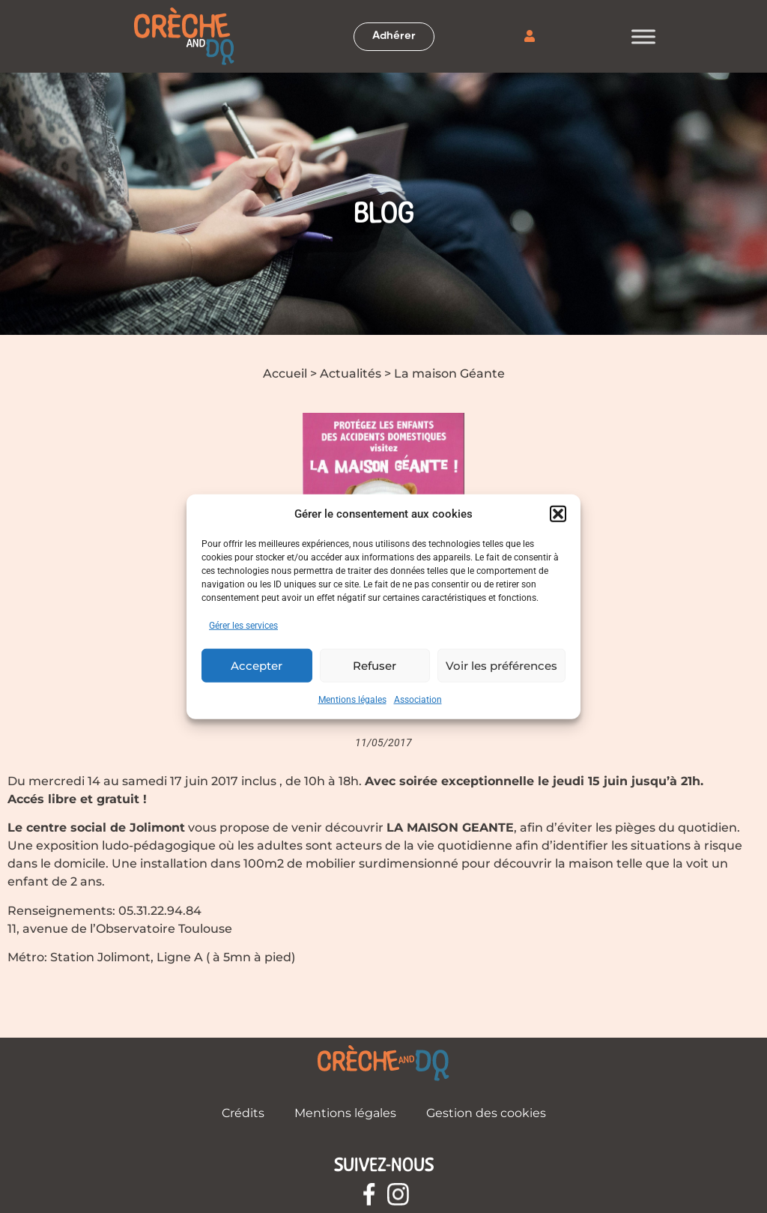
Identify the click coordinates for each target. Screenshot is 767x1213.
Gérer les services (243, 625)
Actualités (350, 373)
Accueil (285, 373)
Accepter (256, 665)
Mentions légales (352, 700)
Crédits (243, 1113)
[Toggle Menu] (643, 36)
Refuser (374, 665)
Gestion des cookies (486, 1113)
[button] (558, 513)
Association (418, 700)
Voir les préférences (501, 665)
